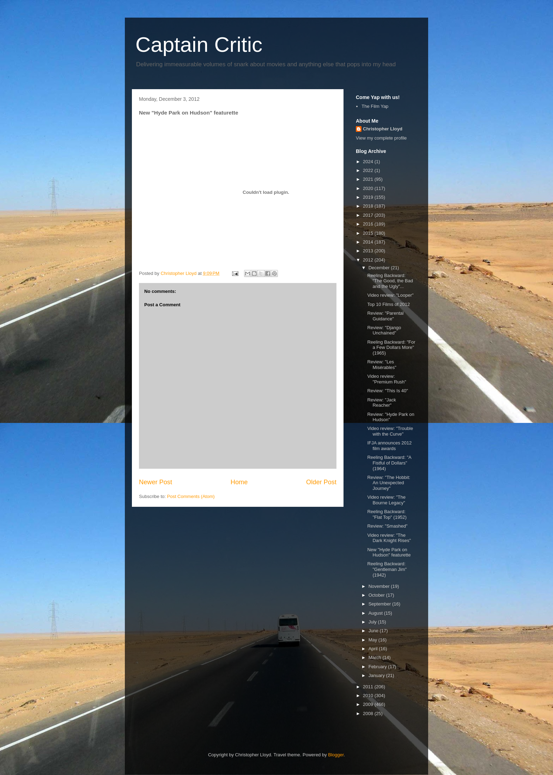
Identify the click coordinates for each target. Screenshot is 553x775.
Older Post (321, 482)
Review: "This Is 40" (387, 390)
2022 (369, 170)
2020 (369, 188)
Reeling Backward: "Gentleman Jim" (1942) (387, 569)
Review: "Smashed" (387, 526)
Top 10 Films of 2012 (388, 304)
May (373, 639)
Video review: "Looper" (390, 295)
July (373, 622)
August (376, 613)
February (378, 666)
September (380, 604)
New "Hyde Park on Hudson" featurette (389, 552)
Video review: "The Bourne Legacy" (386, 499)
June (374, 630)
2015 (369, 233)
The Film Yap (374, 106)
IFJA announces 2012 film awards (389, 445)
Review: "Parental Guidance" (385, 315)
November (380, 586)
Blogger (336, 754)
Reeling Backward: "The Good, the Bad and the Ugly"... (390, 281)
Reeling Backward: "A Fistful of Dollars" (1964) (389, 463)
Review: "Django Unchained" (384, 330)
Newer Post (155, 482)
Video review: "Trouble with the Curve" (390, 431)
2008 (369, 713)
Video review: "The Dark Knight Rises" (389, 538)
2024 (369, 161)
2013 (369, 250)
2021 (369, 179)
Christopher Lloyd (382, 128)
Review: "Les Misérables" (381, 364)
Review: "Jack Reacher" (381, 402)
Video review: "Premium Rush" (386, 379)
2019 (369, 197)
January (377, 675)
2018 (369, 206)
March (376, 657)
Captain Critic (198, 44)
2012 (369, 260)
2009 (369, 704)
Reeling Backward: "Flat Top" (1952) (386, 514)
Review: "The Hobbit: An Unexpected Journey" (388, 483)
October (377, 595)
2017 (369, 215)
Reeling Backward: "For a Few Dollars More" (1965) (391, 347)
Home (239, 482)
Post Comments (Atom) (191, 496)
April (374, 648)
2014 (369, 242)
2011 (369, 686)
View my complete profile (381, 138)
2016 (369, 224)
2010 (369, 695)
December (380, 267)
